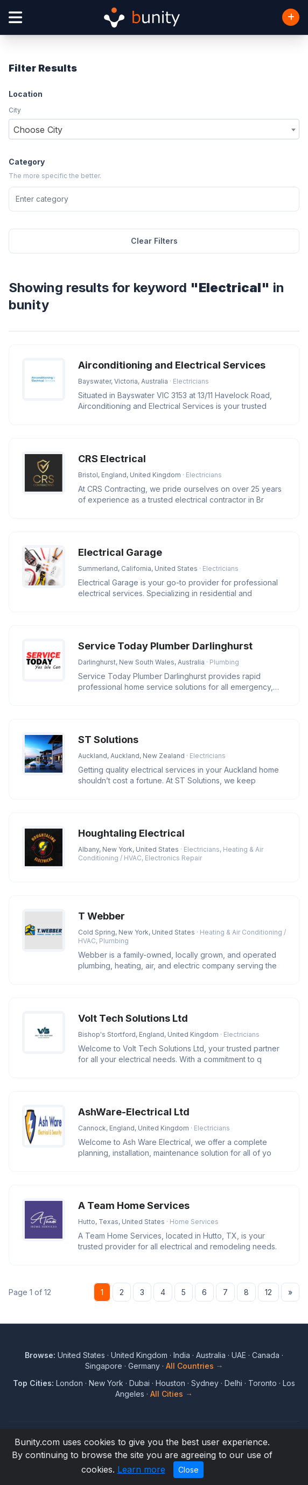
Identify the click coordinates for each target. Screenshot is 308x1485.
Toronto (262, 1383)
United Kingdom (139, 1355)
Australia (211, 1355)
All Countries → (194, 1365)
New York (106, 1383)
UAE (239, 1355)
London (69, 1383)
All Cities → (171, 1393)
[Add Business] (290, 17)
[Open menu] (15, 17)
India (181, 1355)
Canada (265, 1355)
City (15, 110)
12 (268, 1292)
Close (188, 1469)
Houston (170, 1383)
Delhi (233, 1383)
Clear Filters (154, 240)
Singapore (103, 1365)
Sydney (205, 1383)
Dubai (139, 1383)
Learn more (141, 1469)
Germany (144, 1365)
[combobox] (154, 129)
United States (81, 1355)
